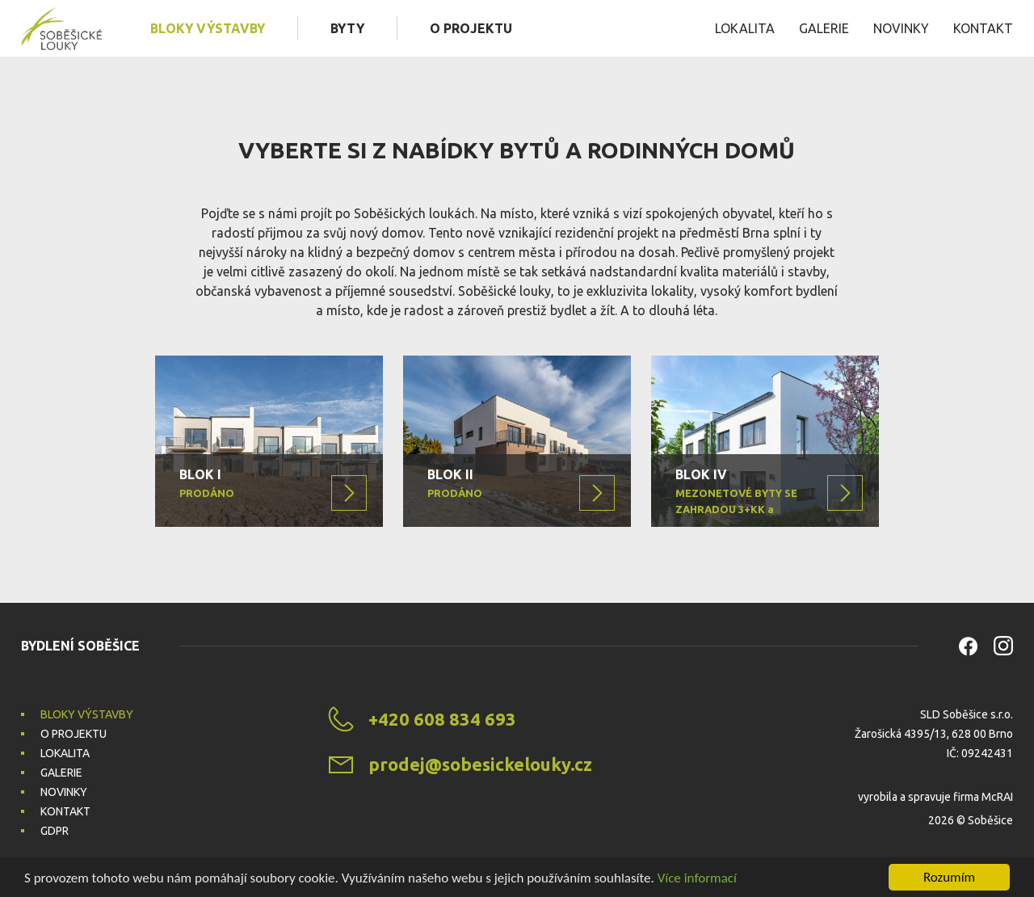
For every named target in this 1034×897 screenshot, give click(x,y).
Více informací (697, 878)
